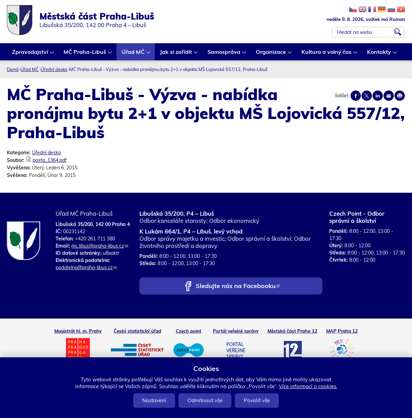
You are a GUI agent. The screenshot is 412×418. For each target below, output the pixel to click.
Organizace (271, 54)
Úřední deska (54, 69)
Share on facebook (356, 96)
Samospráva (224, 54)
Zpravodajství (30, 54)
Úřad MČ (133, 54)
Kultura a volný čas (326, 54)
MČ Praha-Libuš (85, 54)
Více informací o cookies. (308, 386)
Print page (399, 96)
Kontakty (379, 54)
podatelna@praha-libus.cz (86, 267)
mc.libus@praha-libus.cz (99, 246)
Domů (13, 69)
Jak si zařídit (176, 54)
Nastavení (154, 400)
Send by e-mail (389, 96)
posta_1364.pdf (50, 160)
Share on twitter (367, 96)
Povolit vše (257, 400)
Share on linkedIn (378, 96)
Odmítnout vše (204, 400)
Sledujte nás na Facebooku (238, 286)
